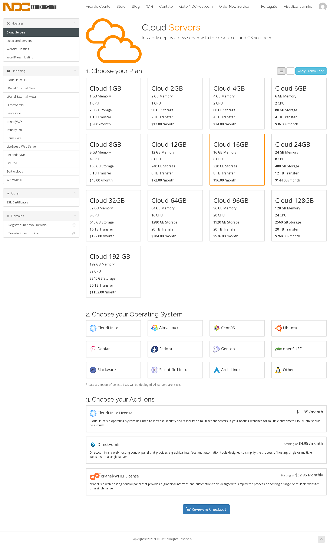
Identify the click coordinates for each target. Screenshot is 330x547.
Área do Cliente (98, 6)
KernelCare (14, 138)
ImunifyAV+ (14, 121)
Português (269, 6)
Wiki (149, 6)
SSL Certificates (17, 202)
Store (121, 6)
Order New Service (234, 6)
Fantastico (14, 113)
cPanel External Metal (21, 96)
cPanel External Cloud (21, 88)
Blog (136, 6)
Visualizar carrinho (298, 6)
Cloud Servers (16, 32)
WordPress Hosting (20, 57)
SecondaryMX (16, 155)
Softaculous (15, 171)
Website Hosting (18, 49)
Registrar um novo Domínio (41, 225)
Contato (166, 6)
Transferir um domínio (41, 233)
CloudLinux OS (17, 80)
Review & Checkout (206, 509)
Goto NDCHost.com (196, 6)
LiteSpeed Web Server (22, 146)
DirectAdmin (15, 105)
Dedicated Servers (19, 41)
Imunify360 (14, 130)
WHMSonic (14, 180)
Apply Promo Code (311, 71)
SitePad (12, 163)
